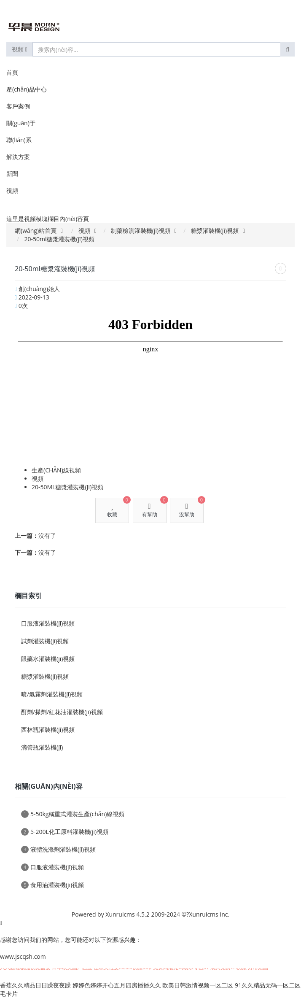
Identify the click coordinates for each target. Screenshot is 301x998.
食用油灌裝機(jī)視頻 (52, 885)
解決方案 (18, 157)
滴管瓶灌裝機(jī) (42, 747)
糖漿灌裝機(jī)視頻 (215, 231)
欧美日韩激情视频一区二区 (197, 985)
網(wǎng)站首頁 (35, 231)
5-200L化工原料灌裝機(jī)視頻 (64, 832)
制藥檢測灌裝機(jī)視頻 (140, 231)
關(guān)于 (20, 123)
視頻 (19, 49)
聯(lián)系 (19, 140)
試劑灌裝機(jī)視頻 (45, 641)
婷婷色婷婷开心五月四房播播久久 (117, 985)
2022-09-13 (34, 297)
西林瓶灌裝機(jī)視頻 (48, 730)
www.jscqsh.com (23, 956)
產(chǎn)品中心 (26, 89)
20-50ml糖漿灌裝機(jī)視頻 (67, 487)
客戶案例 (18, 106)
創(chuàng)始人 (39, 289)
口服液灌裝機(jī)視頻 (48, 623)
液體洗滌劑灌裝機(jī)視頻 (58, 849)
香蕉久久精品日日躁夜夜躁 (35, 985)
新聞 (12, 174)
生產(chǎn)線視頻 (56, 470)
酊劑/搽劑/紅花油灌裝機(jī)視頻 (62, 712)
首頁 (12, 72)
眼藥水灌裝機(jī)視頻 (48, 659)
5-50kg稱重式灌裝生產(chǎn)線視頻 (72, 814)
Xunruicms (119, 914)
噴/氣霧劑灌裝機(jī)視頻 (52, 694)
